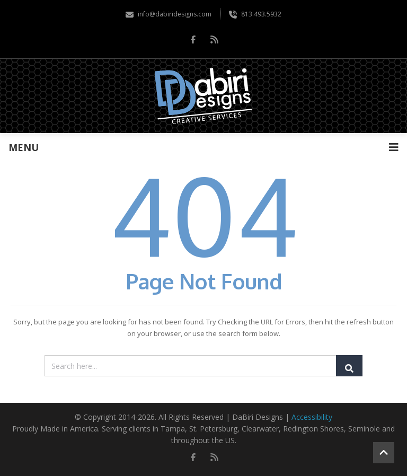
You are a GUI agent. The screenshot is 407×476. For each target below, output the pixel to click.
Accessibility (311, 417)
